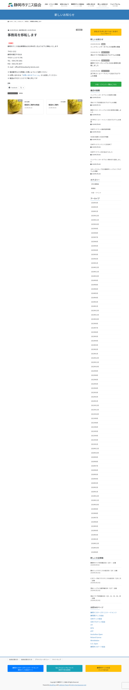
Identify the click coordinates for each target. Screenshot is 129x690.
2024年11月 (95, 272)
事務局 (79, 30)
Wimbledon (94, 640)
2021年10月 (95, 414)
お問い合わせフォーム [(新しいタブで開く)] (31, 75)
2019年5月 (94, 526)
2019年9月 (94, 509)
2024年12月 (95, 267)
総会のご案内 (53, 104)
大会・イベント (105, 52)
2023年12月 (95, 310)
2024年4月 (94, 298)
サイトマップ (56, 659)
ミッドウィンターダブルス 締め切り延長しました (105, 161)
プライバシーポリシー (42, 659)
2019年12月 (95, 496)
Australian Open (96, 634)
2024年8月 (94, 285)
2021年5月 (94, 431)
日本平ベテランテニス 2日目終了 (101, 144)
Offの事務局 (95, 184)
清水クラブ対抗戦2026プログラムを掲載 (105, 55)
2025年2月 (94, 259)
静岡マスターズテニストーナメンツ (103, 612)
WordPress (53, 685)
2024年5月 (94, 293)
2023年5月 (94, 336)
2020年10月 (95, 453)
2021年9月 (94, 418)
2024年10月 (95, 276)
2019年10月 (95, 505)
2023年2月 (94, 349)
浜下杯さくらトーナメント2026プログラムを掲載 (105, 74)
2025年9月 (94, 228)
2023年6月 (94, 332)
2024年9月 (94, 280)
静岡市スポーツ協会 (97, 646)
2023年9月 (94, 323)
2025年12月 (95, 216)
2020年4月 (94, 479)
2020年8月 (94, 461)
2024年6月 (94, 289)
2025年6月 (94, 241)
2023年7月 (94, 328)
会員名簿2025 (13, 659)
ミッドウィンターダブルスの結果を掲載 (105, 46)
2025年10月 (95, 224)
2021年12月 (95, 405)
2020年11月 (95, 448)
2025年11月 (95, 220)
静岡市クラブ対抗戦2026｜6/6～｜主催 (103, 563)
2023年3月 (94, 345)
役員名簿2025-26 (26, 659)
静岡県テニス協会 (97, 615)
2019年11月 (95, 500)
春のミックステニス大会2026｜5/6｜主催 (103, 571)
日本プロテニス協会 (97, 622)
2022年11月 (95, 362)
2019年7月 (94, 518)
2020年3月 (94, 483)
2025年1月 (94, 263)
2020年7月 (94, 466)
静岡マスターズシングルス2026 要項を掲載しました (105, 64)
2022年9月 (94, 371)
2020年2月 (94, 487)
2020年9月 (94, 457)
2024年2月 (94, 302)
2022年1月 (94, 401)
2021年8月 (94, 423)
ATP (91, 631)
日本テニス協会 (96, 618)
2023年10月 (95, 319)
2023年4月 (94, 341)
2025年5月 (94, 246)
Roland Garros (95, 637)
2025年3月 (94, 254)
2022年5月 (94, 384)
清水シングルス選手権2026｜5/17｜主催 (103, 588)
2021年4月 (94, 436)
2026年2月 (94, 207)
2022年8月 (94, 375)
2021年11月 (95, 410)
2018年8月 (94, 552)
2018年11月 (95, 543)
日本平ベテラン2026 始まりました (101, 152)
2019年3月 (94, 535)
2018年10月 (95, 548)
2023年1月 (94, 354)
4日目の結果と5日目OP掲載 (99, 137)
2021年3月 (94, 440)
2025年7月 (94, 237)
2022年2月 (94, 397)
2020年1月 (94, 492)
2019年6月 (94, 522)
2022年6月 (94, 380)
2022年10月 (95, 366)
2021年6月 (94, 427)
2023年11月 (95, 315)
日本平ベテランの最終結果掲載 (100, 129)
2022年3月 (94, 392)
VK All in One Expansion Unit (78, 685)
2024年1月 (94, 306)
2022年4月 (94, 388)
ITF (91, 625)
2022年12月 (95, 358)
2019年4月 (94, 530)
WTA (92, 628)
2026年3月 (94, 203)
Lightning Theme (64, 685)
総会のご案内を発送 (32, 104)
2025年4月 (94, 250)
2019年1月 (94, 539)
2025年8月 (94, 233)
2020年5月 (94, 474)
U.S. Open (94, 643)
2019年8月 (94, 513)
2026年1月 (94, 211)
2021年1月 (94, 444)
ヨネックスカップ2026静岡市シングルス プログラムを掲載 (105, 170)
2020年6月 (94, 470)
